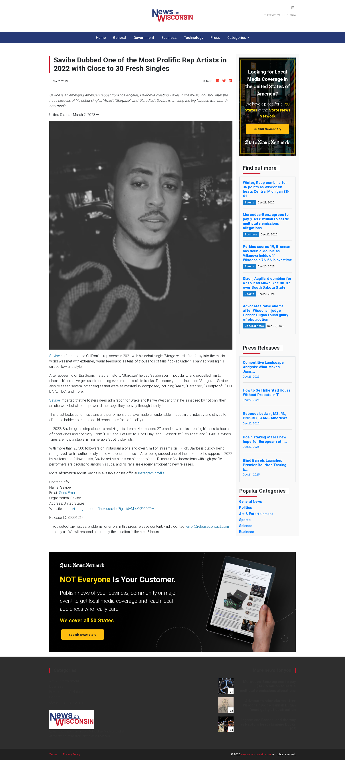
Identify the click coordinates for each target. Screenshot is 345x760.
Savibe (54, 356)
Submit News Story (267, 129)
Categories (236, 37)
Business (169, 37)
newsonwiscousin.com (256, 754)
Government (143, 37)
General (119, 37)
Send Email (67, 492)
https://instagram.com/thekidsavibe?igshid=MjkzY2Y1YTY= (108, 508)
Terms (53, 754)
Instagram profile (151, 473)
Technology (193, 37)
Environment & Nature (66, 691)
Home (102, 37)
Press (215, 37)
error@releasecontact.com (207, 526)
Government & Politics (66, 702)
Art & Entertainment (64, 681)
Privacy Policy (71, 754)
